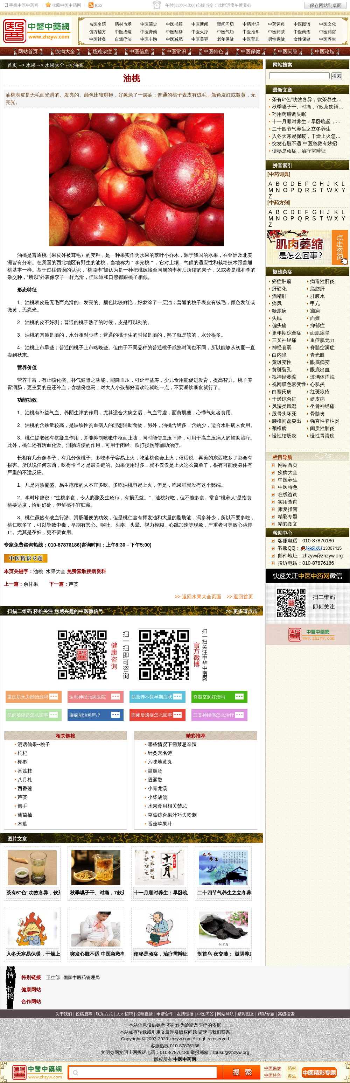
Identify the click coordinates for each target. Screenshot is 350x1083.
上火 (130, 457)
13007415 (332, 548)
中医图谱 (302, 24)
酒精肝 (279, 296)
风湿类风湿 (284, 406)
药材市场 (123, 24)
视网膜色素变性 (289, 384)
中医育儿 (251, 39)
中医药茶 (276, 31)
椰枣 (22, 762)
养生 (292, 1076)
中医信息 (139, 51)
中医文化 (327, 24)
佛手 (22, 806)
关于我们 (63, 1014)
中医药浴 (327, 31)
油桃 (38, 571)
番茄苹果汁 (160, 824)
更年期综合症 (286, 333)
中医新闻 (199, 24)
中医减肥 (174, 39)
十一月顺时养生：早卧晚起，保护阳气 (175, 892)
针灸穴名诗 (160, 753)
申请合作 (164, 1014)
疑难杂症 (102, 51)
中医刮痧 (174, 31)
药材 (292, 1068)
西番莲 (25, 788)
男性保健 (276, 39)
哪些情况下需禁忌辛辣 (172, 744)
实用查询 (288, 502)
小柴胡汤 (157, 797)
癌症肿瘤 (282, 281)
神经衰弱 (282, 347)
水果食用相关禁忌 (167, 806)
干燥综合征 (284, 399)
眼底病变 (320, 362)
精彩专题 (288, 516)
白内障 (279, 355)
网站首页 (28, 51)
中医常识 (176, 51)
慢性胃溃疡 (322, 435)
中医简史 (148, 24)
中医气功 (225, 31)
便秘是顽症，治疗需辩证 (161, 954)
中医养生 (327, 39)
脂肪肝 (317, 288)
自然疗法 (123, 39)
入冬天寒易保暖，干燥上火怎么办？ (45, 954)
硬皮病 (317, 399)
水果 (31, 65)
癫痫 (315, 311)
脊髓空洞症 (322, 347)
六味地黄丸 (160, 762)
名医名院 (97, 24)
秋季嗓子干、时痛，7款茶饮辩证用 (108, 892)
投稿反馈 (144, 1014)
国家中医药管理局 (81, 977)
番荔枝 (25, 771)
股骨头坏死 (284, 413)
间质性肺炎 (322, 428)
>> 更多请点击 (242, 611)
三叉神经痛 (284, 340)
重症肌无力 (322, 340)
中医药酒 (302, 31)
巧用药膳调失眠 (289, 114)
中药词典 (276, 24)
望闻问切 (225, 24)
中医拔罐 (123, 31)
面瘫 (315, 318)
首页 (12, 65)
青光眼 (317, 355)
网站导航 (225, 1014)
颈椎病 (279, 428)
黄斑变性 (282, 362)
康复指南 (288, 509)
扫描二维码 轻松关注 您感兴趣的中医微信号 (55, 611)
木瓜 (22, 824)
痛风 (277, 303)
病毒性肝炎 (322, 281)
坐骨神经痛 (322, 406)
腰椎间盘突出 (286, 421)
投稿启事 (84, 1014)
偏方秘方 (97, 31)
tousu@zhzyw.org (231, 1052)
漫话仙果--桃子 (34, 744)
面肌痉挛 (320, 333)
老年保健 (225, 39)
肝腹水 (317, 296)
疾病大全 (65, 51)
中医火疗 (199, 31)
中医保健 (250, 51)
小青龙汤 (157, 788)
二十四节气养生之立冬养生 (226, 892)
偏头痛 (279, 325)
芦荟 (73, 584)
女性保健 (302, 39)
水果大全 (54, 65)
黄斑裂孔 (282, 369)
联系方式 (104, 1014)
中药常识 (251, 24)
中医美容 (199, 39)
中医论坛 (325, 51)
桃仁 (30, 438)
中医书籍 (174, 24)
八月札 (25, 779)
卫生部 (53, 977)
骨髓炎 (317, 413)
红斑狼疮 (320, 391)
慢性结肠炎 (284, 435)
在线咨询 (288, 494)
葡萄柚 (25, 815)
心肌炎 (317, 384)
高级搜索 (286, 1014)
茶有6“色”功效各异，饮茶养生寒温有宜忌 (51, 892)
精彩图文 (288, 524)
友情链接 (185, 1014)
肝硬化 (279, 288)
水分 (74, 335)
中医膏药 (148, 31)
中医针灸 (97, 39)
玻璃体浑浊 (322, 377)
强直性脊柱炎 (325, 421)
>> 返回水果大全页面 (198, 596)
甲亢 (315, 303)
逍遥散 (155, 779)
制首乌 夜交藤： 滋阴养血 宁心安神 (236, 954)
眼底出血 (320, 369)
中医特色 (213, 51)
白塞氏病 (282, 391)
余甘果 (30, 584)
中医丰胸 (148, 39)
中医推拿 (251, 31)
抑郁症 (317, 325)
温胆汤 (155, 771)
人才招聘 (124, 1014)
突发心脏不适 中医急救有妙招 (102, 954)
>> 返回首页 (239, 596)
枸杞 (22, 753)
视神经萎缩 (284, 377)
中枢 (118, 438)
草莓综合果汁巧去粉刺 (172, 815)
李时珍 (32, 497)
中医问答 (288, 51)
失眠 (277, 318)
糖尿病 (279, 311)
